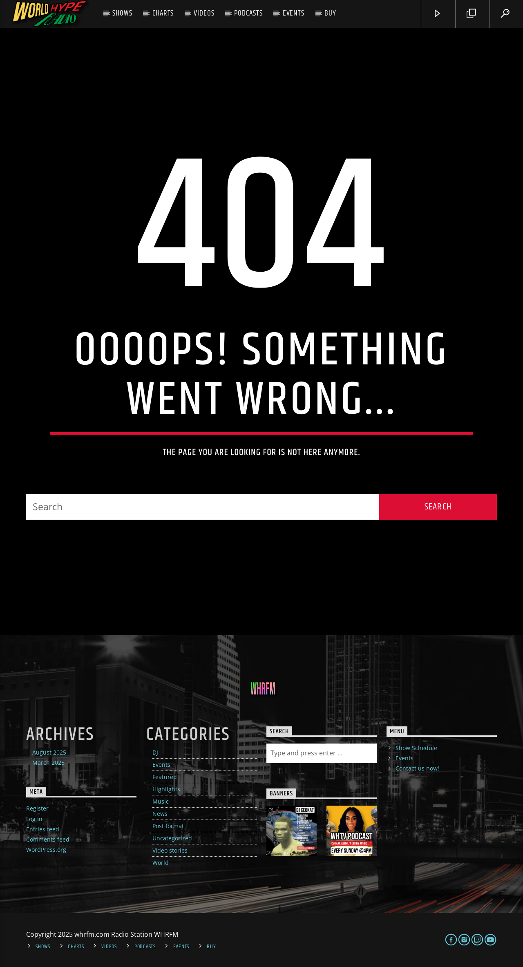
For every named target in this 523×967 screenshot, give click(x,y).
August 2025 (49, 752)
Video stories (170, 850)
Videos (204, 13)
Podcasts (248, 13)
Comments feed (47, 839)
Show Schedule (416, 748)
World (160, 863)
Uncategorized (172, 838)
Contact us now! (417, 768)
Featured (164, 777)
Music (160, 801)
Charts (163, 13)
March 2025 (48, 762)
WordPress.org (46, 849)
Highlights (166, 789)
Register (37, 808)
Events (294, 13)
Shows (122, 13)
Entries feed (42, 829)
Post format (168, 826)
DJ (155, 752)
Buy (330, 13)
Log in (34, 819)
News (160, 813)
